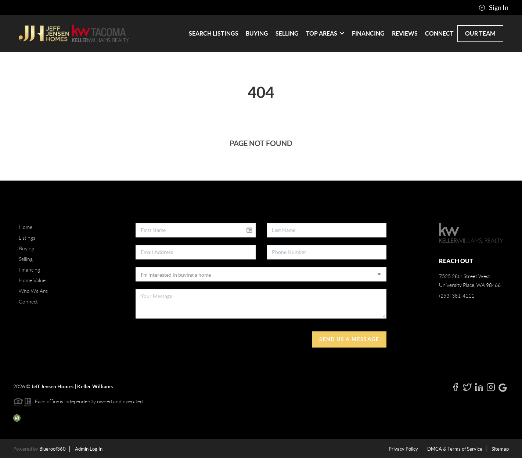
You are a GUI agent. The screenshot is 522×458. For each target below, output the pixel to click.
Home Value (32, 280)
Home (25, 227)
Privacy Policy (403, 449)
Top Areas (325, 33)
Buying (257, 33)
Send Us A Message (349, 339)
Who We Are (33, 291)
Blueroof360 (52, 449)
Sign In (493, 7)
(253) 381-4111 (456, 296)
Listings (27, 238)
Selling (287, 33)
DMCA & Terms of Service (454, 449)
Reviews (405, 33)
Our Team (480, 33)
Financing (368, 33)
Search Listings (213, 33)
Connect (439, 33)
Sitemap (500, 449)
